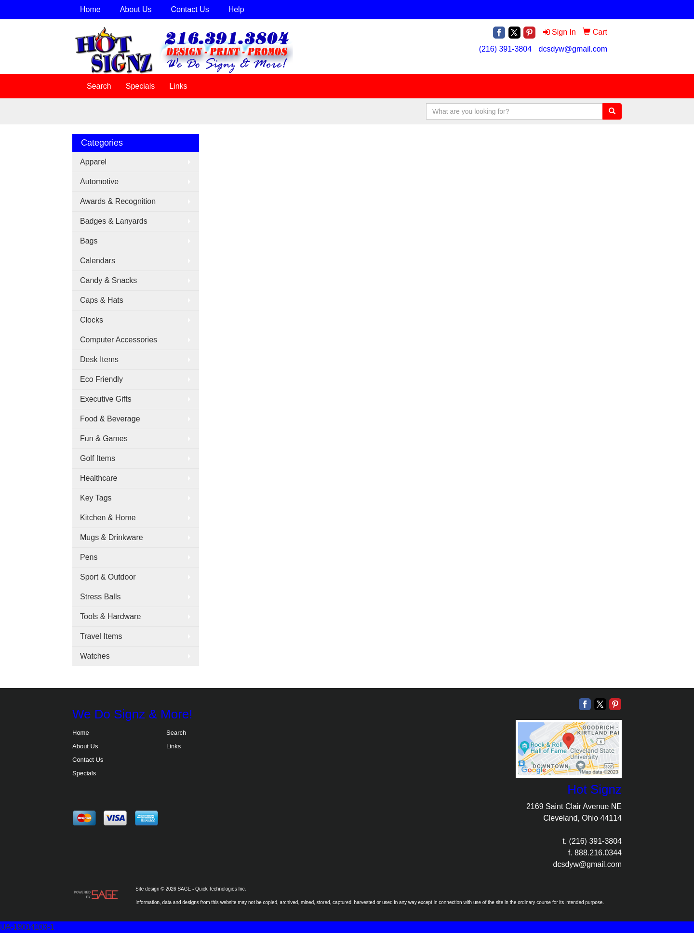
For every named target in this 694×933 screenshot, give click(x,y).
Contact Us (190, 9)
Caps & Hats (101, 300)
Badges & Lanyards (113, 221)
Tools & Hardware (110, 616)
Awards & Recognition (118, 201)
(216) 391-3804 (505, 49)
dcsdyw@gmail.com (573, 49)
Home (90, 9)
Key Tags (96, 498)
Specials (140, 86)
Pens (88, 557)
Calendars (97, 261)
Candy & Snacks (108, 280)
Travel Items (101, 636)
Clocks (91, 320)
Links (178, 86)
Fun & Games (104, 438)
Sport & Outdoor (108, 577)
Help (236, 9)
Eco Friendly (101, 379)
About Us (136, 9)
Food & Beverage (110, 419)
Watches (95, 656)
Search (99, 86)
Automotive (99, 181)
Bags (88, 241)
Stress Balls (100, 597)
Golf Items (97, 458)
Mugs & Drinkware (111, 537)
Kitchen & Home (108, 518)
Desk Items (99, 359)
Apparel (93, 162)
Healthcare (98, 478)
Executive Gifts (106, 399)
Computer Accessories (118, 340)
